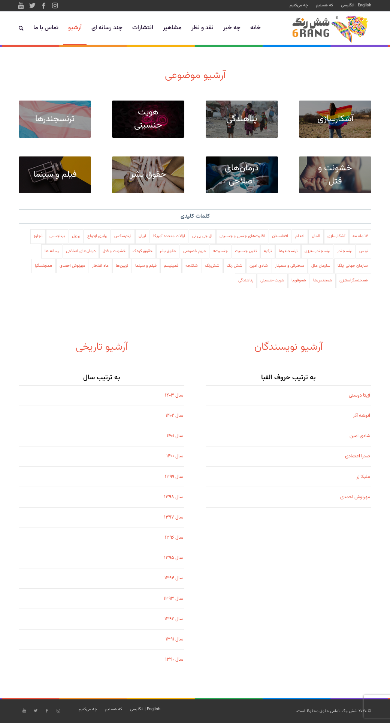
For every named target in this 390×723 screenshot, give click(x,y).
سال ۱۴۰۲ (174, 415)
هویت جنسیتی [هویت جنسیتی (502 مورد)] (272, 280)
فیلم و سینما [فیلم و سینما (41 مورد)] (146, 266)
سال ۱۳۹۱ (174, 639)
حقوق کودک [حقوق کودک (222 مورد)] (142, 251)
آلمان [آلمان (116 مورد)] (316, 236)
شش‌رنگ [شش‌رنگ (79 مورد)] (212, 266)
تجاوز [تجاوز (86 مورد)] (38, 236)
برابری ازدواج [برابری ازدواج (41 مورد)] (97, 236)
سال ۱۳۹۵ (173, 558)
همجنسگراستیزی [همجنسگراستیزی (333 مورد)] (353, 280)
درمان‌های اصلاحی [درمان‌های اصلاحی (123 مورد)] (81, 251)
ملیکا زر (363, 477)
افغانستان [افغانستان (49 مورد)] (280, 236)
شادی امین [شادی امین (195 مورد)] (259, 266)
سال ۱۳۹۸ (173, 497)
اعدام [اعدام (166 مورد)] (300, 236)
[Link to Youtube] (21, 5)
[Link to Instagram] (54, 5)
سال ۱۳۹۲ (173, 619)
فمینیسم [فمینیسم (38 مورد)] (171, 266)
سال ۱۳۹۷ (173, 517)
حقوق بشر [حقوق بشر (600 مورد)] (168, 251)
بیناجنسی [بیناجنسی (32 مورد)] (57, 236)
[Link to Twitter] (32, 5)
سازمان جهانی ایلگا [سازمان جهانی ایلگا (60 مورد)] (353, 266)
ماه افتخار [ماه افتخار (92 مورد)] (100, 266)
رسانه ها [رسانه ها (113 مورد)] (52, 251)
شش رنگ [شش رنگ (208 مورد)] (234, 266)
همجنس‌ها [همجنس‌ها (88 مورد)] (322, 280)
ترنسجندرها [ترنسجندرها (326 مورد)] (288, 251)
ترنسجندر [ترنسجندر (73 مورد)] (344, 251)
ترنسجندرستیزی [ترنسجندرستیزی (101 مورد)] (317, 251)
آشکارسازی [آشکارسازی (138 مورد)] (336, 236)
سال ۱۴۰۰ (174, 456)
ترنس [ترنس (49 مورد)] (363, 251)
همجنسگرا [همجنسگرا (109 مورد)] (43, 266)
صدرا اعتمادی (357, 456)
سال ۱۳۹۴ (173, 578)
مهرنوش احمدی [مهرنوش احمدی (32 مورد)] (72, 266)
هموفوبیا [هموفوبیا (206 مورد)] (298, 280)
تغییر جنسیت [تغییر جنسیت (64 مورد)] (246, 251)
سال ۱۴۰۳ (174, 395)
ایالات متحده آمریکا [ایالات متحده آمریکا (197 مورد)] (169, 236)
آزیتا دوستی (359, 395)
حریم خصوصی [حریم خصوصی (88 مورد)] (194, 251)
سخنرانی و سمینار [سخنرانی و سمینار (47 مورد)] (289, 266)
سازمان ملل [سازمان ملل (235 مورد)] (320, 266)
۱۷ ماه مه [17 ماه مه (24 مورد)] (360, 236)
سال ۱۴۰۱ (175, 436)
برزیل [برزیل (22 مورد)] (76, 236)
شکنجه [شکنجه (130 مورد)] (191, 266)
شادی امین (360, 436)
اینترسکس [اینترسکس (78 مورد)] (122, 236)
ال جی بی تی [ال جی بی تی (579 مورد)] (202, 236)
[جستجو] (21, 28)
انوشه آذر (361, 415)
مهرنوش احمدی (355, 497)
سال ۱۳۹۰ (174, 659)
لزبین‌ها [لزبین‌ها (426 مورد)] (122, 266)
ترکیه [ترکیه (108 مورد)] (268, 251)
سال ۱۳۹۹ (174, 477)
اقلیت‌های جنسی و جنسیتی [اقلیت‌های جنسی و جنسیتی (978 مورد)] (242, 236)
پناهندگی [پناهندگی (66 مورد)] (245, 280)
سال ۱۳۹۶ (174, 537)
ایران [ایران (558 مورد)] (142, 236)
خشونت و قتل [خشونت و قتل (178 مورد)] (114, 251)
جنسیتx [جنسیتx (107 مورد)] (220, 251)
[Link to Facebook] (43, 5)
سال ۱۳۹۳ (173, 599)
